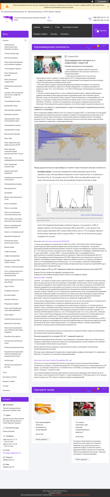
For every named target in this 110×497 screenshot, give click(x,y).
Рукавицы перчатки (11, 291)
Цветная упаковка (11, 58)
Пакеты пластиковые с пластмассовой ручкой (12, 213)
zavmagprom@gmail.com (12, 453)
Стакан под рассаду (11, 53)
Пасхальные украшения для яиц (13, 366)
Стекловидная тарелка (12, 69)
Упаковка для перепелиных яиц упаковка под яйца (11, 47)
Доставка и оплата (70, 27)
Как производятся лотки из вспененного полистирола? (43, 426)
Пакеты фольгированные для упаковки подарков (13, 63)
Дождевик (8, 193)
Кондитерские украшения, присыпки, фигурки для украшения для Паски (13, 354)
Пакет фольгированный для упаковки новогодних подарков (13, 330)
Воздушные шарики (11, 304)
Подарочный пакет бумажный (11, 172)
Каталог (46, 27)
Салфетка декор (10, 251)
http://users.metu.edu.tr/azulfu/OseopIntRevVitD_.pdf (53, 360)
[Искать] (48, 18)
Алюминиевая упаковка (13, 184)
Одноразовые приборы (12, 110)
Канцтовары (9, 315)
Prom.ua (64, 491)
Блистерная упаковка (12, 134)
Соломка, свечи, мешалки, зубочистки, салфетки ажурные (13, 95)
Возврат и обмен (40, 34)
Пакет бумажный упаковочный (10, 166)
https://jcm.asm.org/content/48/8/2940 (55, 241)
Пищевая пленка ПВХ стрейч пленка (12, 261)
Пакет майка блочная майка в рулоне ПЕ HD (12, 144)
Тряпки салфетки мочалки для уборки (13, 281)
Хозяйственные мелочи (13, 319)
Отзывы (54, 34)
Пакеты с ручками (10, 208)
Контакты (65, 34)
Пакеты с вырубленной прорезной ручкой (12, 227)
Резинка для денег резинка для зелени (11, 242)
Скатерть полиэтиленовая (13, 267)
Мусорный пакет (10, 188)
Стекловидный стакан (12, 101)
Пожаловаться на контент (60, 495)
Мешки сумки (9, 247)
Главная (36, 27)
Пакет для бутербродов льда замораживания (13, 309)
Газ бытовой (8, 360)
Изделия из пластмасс (12, 323)
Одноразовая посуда (12, 130)
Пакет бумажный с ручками (11, 74)
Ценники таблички (11, 299)
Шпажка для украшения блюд (13, 87)
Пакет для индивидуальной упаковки (14, 159)
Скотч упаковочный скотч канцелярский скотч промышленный (13, 273)
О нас (57, 27)
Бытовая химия (10, 295)
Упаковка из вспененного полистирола (13, 179)
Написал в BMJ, (39, 277)
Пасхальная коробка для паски (13, 342)
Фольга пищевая (10, 204)
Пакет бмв (8, 138)
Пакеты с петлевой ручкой (13, 232)
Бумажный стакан (10, 106)
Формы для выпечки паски (14, 347)
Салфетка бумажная (11, 256)
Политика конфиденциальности (80, 495)
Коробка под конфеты (12, 336)
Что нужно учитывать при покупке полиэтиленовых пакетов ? (82, 427)
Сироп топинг (9, 286)
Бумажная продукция (12, 236)
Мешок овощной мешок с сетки (13, 198)
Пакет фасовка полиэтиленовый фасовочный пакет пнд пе (13, 151)
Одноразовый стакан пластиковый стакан (12, 120)
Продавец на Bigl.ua (55, 493)
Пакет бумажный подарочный (10, 81)
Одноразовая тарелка (12, 125)
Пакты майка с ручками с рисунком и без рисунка (13, 220)
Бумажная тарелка (11, 114)
